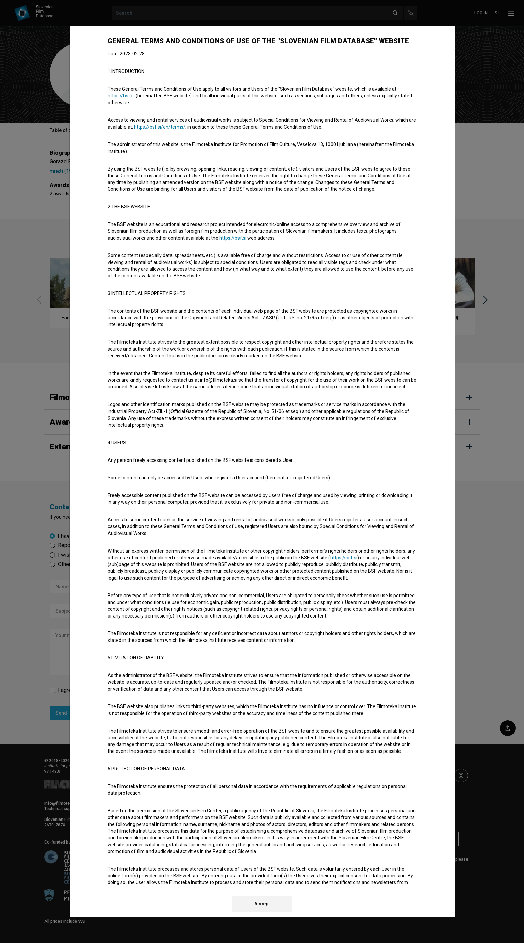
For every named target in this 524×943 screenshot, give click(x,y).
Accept (262, 903)
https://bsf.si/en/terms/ (159, 127)
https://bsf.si (121, 95)
